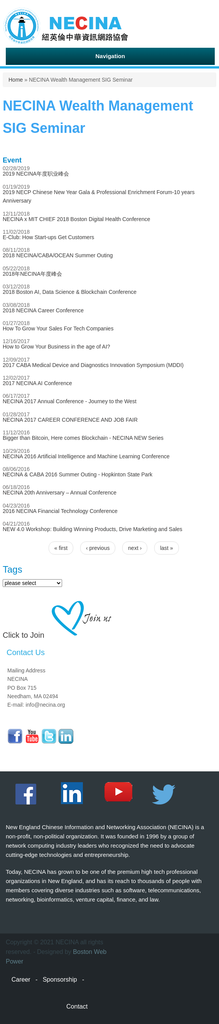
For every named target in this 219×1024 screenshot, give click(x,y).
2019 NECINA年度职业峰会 (36, 174)
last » (166, 548)
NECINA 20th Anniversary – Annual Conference (59, 492)
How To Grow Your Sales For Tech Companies (58, 328)
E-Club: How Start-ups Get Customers (48, 237)
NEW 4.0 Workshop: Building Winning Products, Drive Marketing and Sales (92, 529)
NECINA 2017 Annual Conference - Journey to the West (69, 401)
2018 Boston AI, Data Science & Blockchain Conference (69, 292)
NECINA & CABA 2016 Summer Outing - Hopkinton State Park (77, 474)
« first (60, 548)
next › (135, 548)
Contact (77, 1006)
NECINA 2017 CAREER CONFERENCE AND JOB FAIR (70, 420)
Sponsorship (60, 979)
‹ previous (98, 548)
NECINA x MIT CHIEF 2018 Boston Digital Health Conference (76, 219)
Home (15, 80)
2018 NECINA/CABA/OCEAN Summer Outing (58, 255)
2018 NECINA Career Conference (43, 310)
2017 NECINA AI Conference (37, 383)
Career (21, 979)
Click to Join (23, 635)
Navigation (110, 56)
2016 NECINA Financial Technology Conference (60, 511)
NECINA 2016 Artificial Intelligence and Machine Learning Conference (86, 456)
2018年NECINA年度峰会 (32, 274)
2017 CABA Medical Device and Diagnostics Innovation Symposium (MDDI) (93, 365)
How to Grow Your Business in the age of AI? (56, 347)
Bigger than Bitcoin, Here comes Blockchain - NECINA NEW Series (83, 438)
